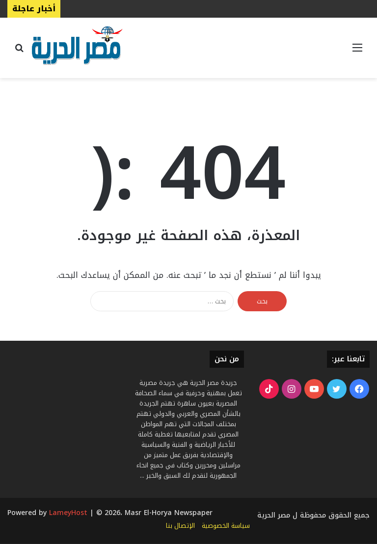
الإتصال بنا (180, 525)
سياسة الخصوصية (226, 525)
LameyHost (68, 512)
